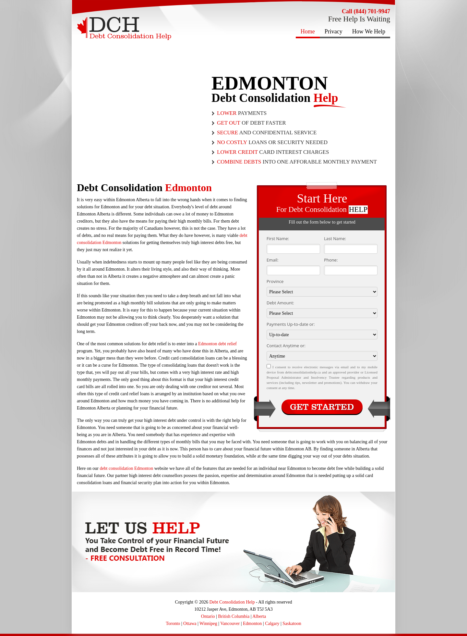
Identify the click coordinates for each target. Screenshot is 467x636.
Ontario (208, 616)
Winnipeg (208, 623)
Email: (272, 260)
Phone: (331, 260)
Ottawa (189, 623)
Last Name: (335, 238)
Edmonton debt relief (217, 343)
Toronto (173, 623)
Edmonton (252, 623)
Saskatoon (291, 623)
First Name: (278, 238)
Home (308, 31)
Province (275, 281)
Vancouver (230, 623)
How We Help (368, 31)
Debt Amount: (280, 303)
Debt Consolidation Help (232, 602)
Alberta (259, 616)
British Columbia (233, 616)
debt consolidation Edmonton (126, 468)
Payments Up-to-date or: (291, 324)
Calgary (272, 623)
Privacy (333, 31)
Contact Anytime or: (286, 346)
